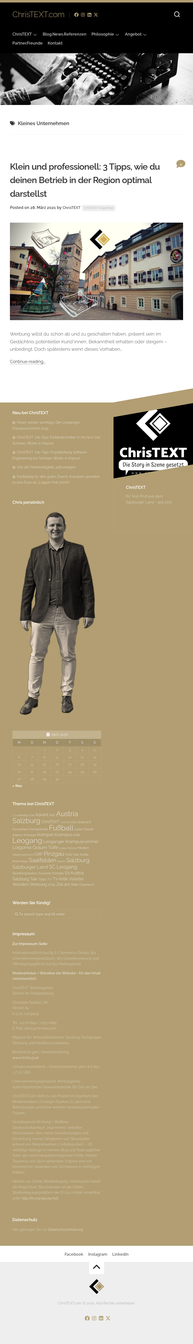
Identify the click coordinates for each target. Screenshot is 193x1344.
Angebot (133, 34)
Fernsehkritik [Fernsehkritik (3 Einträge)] (38, 829)
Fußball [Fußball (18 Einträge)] (61, 828)
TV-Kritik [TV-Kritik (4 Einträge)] (60, 879)
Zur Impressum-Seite (29, 944)
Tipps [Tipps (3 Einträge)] (42, 879)
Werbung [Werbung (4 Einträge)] (38, 884)
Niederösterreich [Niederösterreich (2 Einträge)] (22, 854)
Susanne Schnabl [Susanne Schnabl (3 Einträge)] (51, 873)
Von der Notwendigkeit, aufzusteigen (46, 467)
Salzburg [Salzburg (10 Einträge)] (77, 860)
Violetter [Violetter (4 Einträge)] (76, 879)
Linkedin (120, 1254)
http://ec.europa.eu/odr (40, 1198)
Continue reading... (29, 361)
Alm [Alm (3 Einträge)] (52, 815)
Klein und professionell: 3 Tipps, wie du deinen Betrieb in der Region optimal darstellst (84, 179)
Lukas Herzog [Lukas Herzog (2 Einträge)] (68, 847)
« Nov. (17, 786)
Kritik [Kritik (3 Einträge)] (76, 835)
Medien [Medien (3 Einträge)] (83, 848)
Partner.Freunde (27, 43)
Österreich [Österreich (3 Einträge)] (86, 885)
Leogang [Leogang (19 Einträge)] (27, 840)
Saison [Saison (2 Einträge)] (61, 861)
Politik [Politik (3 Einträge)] (84, 854)
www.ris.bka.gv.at (25, 1058)
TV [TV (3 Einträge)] (49, 879)
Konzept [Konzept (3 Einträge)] (30, 835)
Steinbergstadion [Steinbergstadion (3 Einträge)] (25, 873)
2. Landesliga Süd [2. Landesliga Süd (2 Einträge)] (23, 815)
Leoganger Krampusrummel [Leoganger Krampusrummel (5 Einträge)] (70, 841)
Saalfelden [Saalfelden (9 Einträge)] (42, 860)
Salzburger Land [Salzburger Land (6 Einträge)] (30, 867)
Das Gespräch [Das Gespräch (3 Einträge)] (81, 822)
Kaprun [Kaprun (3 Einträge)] (17, 835)
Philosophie (102, 34)
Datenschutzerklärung (65, 1230)
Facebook (74, 1254)
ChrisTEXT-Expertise (101, 208)
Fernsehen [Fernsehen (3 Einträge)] (20, 829)
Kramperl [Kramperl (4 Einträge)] (45, 834)
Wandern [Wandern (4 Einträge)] (20, 884)
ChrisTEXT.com (38, 14)
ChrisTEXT (22, 34)
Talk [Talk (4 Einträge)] (33, 879)
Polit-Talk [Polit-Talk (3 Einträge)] (72, 854)
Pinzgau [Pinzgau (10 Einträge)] (54, 853)
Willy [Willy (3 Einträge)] (51, 885)
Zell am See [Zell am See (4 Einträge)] (67, 884)
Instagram (97, 1254)
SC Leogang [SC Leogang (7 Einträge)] (63, 867)
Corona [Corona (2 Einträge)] (65, 822)
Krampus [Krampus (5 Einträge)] (63, 834)
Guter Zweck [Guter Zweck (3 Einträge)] (84, 829)
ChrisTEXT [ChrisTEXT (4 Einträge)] (50, 821)
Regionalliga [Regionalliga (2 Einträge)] (20, 861)
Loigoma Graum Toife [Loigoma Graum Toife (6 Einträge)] (35, 847)
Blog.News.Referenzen (64, 34)
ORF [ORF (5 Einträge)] (38, 854)
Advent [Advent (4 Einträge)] (41, 814)
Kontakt (55, 43)
